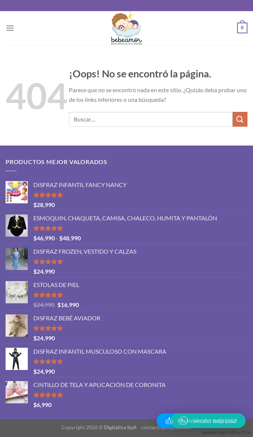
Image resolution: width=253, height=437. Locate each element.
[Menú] (10, 28)
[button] (201, 420)
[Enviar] (240, 119)
